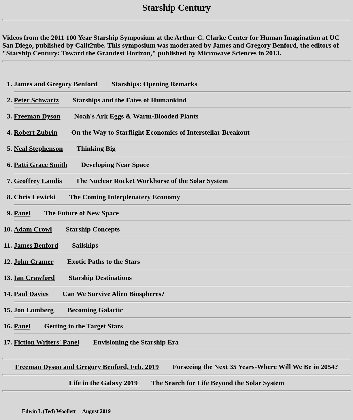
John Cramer (34, 261)
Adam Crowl (33, 229)
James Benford (36, 245)
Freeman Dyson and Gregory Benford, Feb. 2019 (87, 366)
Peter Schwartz (36, 100)
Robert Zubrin (35, 132)
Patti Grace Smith (40, 164)
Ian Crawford (34, 277)
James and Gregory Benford (56, 84)
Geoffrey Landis (38, 180)
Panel (22, 213)
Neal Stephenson (38, 148)
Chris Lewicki (35, 197)
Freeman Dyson (37, 116)
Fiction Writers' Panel (46, 342)
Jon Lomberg (34, 310)
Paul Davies (31, 293)
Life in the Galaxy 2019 (104, 383)
